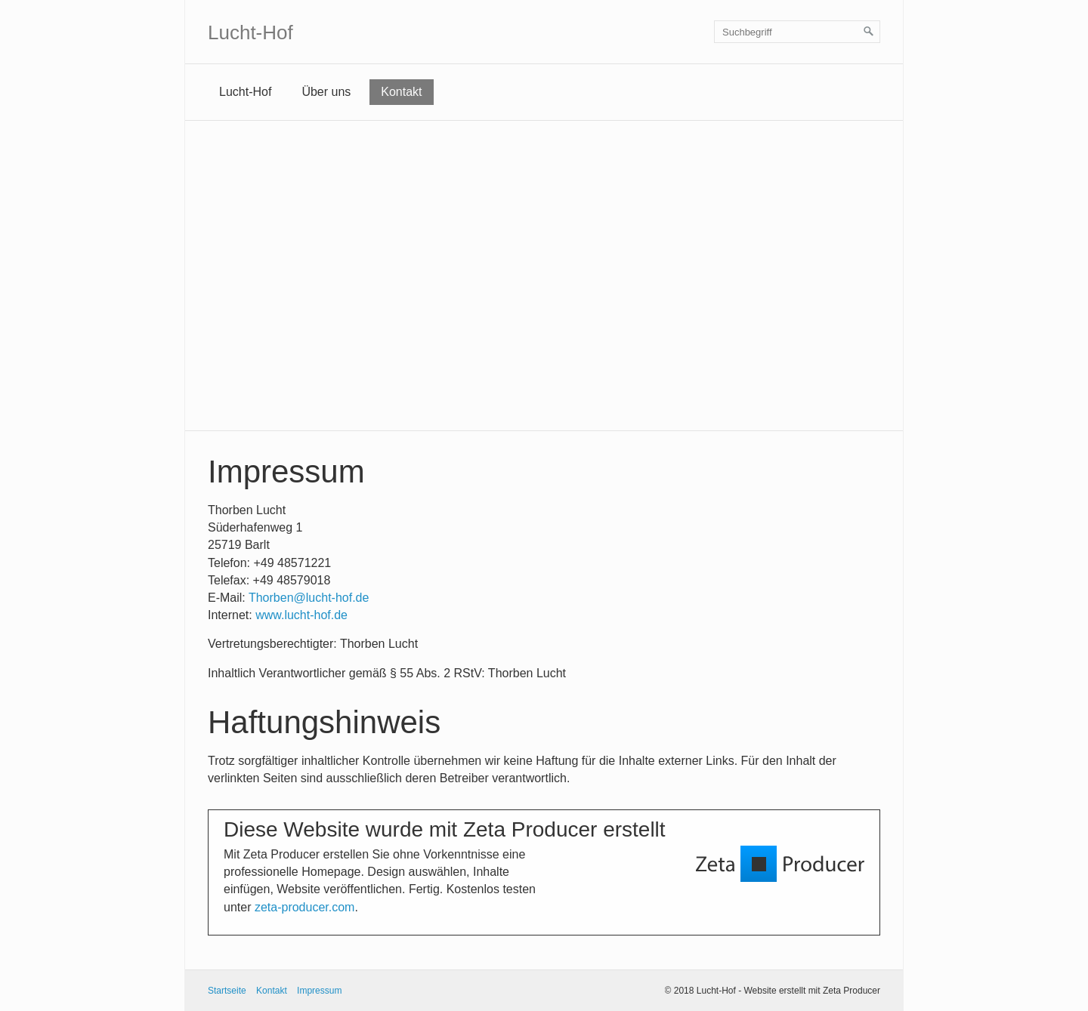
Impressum (319, 990)
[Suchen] (868, 31)
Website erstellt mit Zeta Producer (811, 990)
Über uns (326, 91)
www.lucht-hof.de (301, 615)
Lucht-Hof (250, 32)
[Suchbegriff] (797, 31)
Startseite (227, 990)
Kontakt (401, 91)
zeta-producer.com (305, 907)
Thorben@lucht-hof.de (309, 597)
